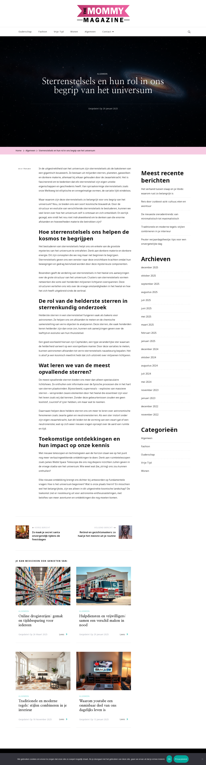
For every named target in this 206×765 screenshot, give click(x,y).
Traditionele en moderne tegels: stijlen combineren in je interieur (43, 705)
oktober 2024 (148, 357)
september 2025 (150, 283)
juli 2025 (146, 300)
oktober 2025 (148, 275)
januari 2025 (148, 341)
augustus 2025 (149, 292)
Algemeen (90, 31)
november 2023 (149, 390)
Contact (106, 31)
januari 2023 (148, 398)
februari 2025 (149, 332)
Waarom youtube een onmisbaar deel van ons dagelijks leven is (97, 705)
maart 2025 (147, 324)
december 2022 (149, 406)
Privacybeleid (181, 759)
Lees (63, 634)
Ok (169, 759)
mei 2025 (146, 316)
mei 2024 (146, 381)
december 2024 (149, 349)
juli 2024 (146, 373)
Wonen (74, 31)
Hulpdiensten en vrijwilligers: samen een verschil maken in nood (102, 620)
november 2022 (149, 414)
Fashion (42, 31)
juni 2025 (146, 308)
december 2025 (149, 267)
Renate (27, 168)
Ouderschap (25, 31)
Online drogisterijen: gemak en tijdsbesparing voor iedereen (41, 620)
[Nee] (202, 761)
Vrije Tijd (59, 31)
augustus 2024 (149, 365)
